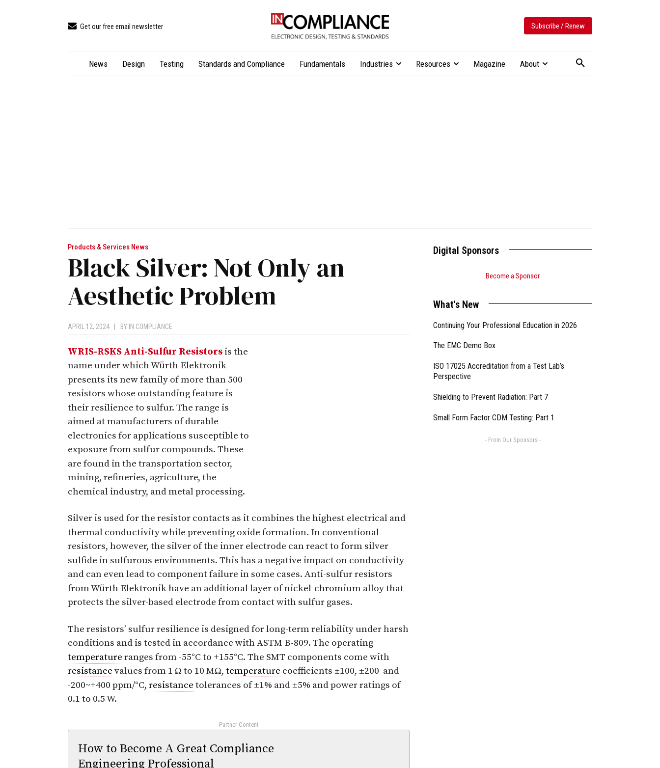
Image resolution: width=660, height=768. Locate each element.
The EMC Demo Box (464, 345)
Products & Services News (108, 247)
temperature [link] (95, 657)
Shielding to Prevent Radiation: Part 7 (490, 397)
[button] (580, 63)
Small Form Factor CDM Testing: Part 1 (493, 417)
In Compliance (150, 326)
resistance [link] (90, 671)
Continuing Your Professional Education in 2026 (505, 325)
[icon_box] (115, 27)
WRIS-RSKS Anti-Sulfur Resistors (145, 351)
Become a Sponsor (513, 276)
